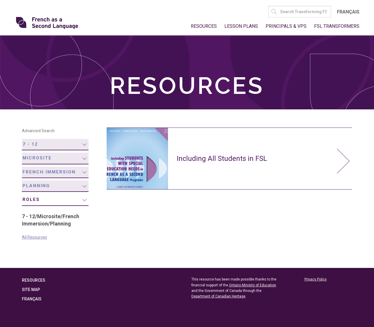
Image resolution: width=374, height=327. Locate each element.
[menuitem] (55, 144)
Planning (36, 185)
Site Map (31, 290)
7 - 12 (30, 144)
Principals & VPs (286, 26)
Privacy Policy (315, 280)
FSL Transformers (336, 26)
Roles (31, 199)
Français (348, 12)
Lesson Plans (241, 26)
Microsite (37, 158)
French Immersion (49, 172)
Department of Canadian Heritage (218, 296)
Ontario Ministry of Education (252, 285)
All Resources (34, 237)
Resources (204, 26)
